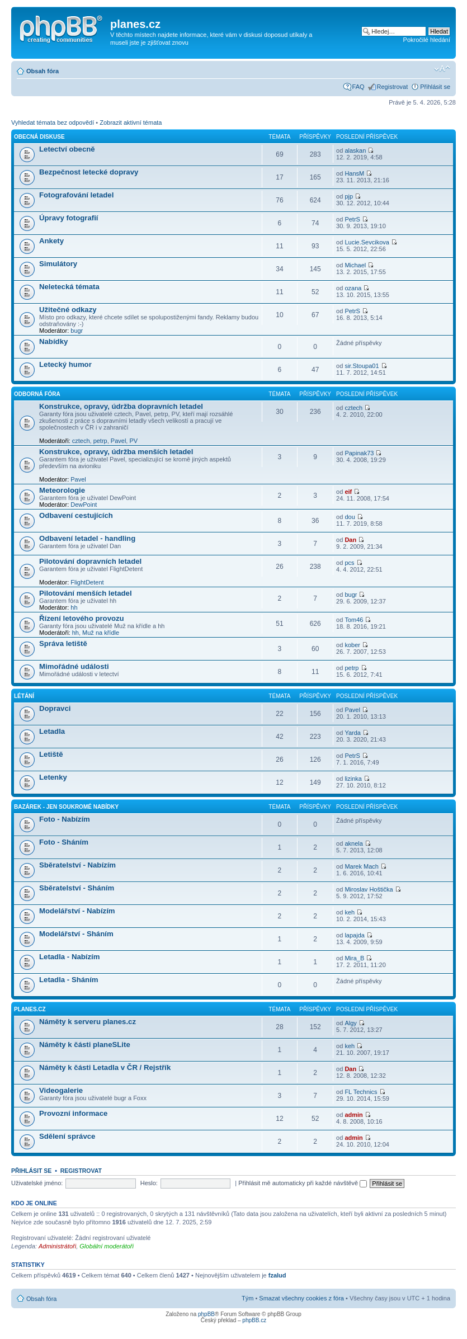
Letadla (52, 731)
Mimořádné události (74, 666)
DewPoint (83, 504)
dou (350, 516)
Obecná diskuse (39, 137)
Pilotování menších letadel (85, 593)
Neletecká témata (69, 286)
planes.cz (30, 1009)
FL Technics (361, 1091)
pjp (349, 196)
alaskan (355, 150)
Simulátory (58, 264)
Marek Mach (362, 866)
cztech (81, 440)
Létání (24, 696)
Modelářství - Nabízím (77, 911)
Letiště (51, 754)
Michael (355, 265)
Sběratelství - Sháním (76, 888)
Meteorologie (62, 490)
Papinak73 (359, 453)
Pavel (118, 440)
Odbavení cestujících (76, 515)
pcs (349, 562)
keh (350, 912)
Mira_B (354, 958)
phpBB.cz (254, 1320)
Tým (247, 1298)
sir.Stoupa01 (362, 365)
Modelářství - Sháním (76, 934)
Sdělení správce (67, 1136)
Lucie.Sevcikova (367, 242)
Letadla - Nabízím (69, 957)
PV (133, 440)
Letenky (53, 777)
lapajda (354, 935)
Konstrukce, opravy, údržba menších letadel (116, 451)
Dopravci (54, 708)
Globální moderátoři (106, 1246)
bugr (76, 330)
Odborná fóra (37, 394)
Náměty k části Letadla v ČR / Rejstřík (105, 1067)
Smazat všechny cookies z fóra (301, 1298)
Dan (350, 539)
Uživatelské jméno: (37, 1183)
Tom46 (354, 619)
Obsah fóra (42, 71)
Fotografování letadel (76, 195)
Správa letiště (63, 643)
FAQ (358, 86)
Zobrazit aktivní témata (131, 122)
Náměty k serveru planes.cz (87, 1021)
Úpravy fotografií (68, 218)
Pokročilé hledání (426, 39)
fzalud (277, 1275)
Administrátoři (57, 1246)
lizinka (353, 778)
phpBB (206, 1314)
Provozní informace (73, 1113)
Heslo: (149, 1183)
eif (348, 491)
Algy (350, 1023)
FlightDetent (86, 582)
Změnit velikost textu (442, 69)
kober (352, 645)
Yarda (353, 732)
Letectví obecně (67, 149)
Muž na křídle (100, 632)
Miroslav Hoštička (369, 889)
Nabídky (53, 341)
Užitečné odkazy (68, 309)
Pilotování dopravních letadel (90, 561)
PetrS (352, 219)
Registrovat (392, 86)
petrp (100, 440)
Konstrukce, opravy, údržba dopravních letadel (121, 406)
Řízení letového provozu (81, 618)
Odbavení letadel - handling (87, 538)
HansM (354, 173)
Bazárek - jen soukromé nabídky (66, 807)
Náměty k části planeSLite (84, 1044)
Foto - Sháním (63, 842)
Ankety (51, 241)
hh (73, 607)
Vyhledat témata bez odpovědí (52, 122)
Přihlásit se (435, 86)
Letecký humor (65, 364)
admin (353, 1114)
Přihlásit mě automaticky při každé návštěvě (302, 1183)
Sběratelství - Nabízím (77, 865)
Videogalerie (61, 1090)
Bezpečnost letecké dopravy (88, 172)
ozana (353, 288)
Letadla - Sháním (68, 979)
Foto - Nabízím (64, 819)
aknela (353, 843)
